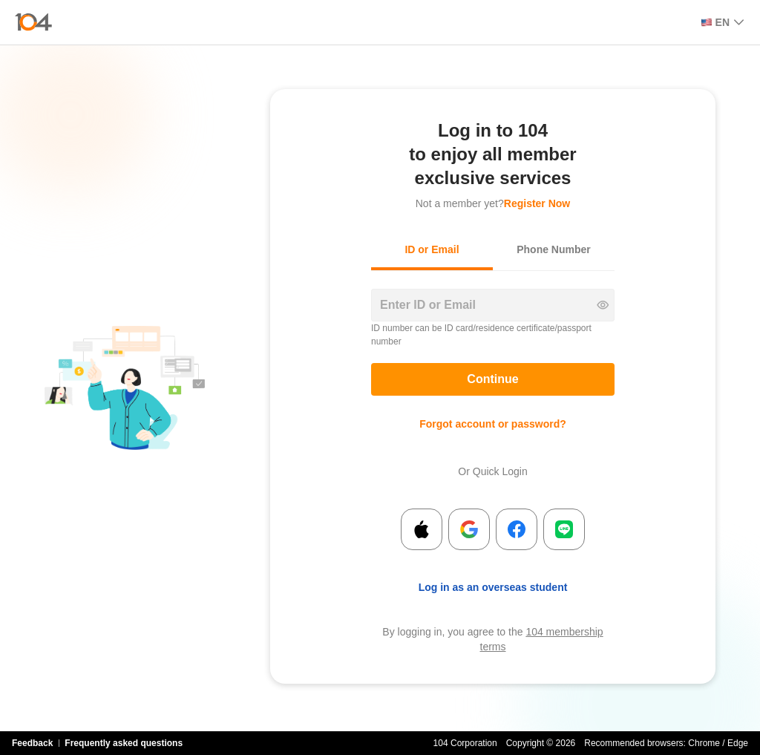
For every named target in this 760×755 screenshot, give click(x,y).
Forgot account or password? (492, 424)
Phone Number (554, 249)
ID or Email (431, 249)
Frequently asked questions (124, 743)
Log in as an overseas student (493, 587)
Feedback (32, 743)
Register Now (537, 203)
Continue (492, 379)
